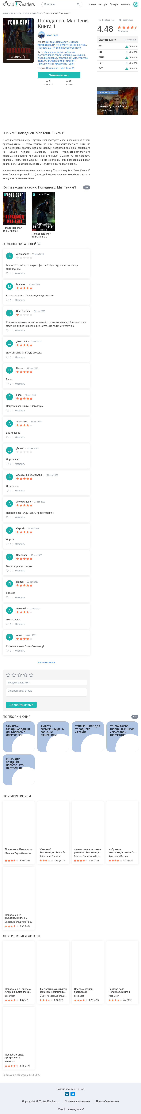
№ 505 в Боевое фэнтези (67, 47)
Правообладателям (107, 1101)
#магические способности (59, 52)
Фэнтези (50, 41)
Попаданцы (44, 47)
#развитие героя (64, 63)
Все (86, 187)
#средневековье (47, 57)
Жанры (114, 4)
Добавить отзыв (21, 705)
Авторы (102, 4)
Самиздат (62, 41)
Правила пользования (77, 1101)
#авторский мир (67, 57)
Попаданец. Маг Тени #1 (60, 68)
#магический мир (54, 60)
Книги (92, 4)
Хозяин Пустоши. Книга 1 (114, 106)
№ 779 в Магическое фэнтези (69, 44)
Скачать (133, 46)
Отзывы (126, 4)
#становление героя (49, 55)
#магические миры (74, 55)
